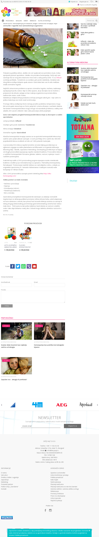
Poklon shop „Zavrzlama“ (9, 510)
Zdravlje (16, 25)
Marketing (4, 505)
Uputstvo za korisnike (58, 496)
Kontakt (3, 512)
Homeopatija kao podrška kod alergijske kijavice (49, 369)
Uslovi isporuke (56, 521)
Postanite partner (7, 508)
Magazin (10, 25)
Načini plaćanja (56, 505)
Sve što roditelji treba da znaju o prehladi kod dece (89, 49)
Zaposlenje (5, 503)
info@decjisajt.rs (53, 474)
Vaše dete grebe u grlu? (87, 57)
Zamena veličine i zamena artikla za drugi (65, 512)
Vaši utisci (4, 498)
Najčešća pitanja (56, 524)
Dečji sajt (3, 25)
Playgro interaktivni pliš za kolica (24, 269)
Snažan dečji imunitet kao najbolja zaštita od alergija (14, 369)
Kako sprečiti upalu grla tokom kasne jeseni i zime (88, 75)
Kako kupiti (54, 503)
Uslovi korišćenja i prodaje (59, 498)
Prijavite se (72, 449)
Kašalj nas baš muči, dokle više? (88, 127)
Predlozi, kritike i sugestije (10, 501)
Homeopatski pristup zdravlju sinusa (88, 118)
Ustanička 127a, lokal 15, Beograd (52, 471)
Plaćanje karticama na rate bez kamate (64, 510)
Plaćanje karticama (57, 508)
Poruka (3, 313)
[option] (10, 265)
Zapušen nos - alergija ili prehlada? (14, 403)
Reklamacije (55, 514)
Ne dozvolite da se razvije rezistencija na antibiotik (89, 40)
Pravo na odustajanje (58, 519)
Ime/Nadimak (5, 305)
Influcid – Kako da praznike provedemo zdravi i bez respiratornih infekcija (89, 66)
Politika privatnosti (57, 501)
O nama (4, 496)
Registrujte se (84, 2)
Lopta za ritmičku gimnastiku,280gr (10, 269)
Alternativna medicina (27, 25)
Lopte (6, 266)
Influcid (58, 101)
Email (36, 305)
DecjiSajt (73, 204)
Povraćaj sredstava (57, 517)
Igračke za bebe (23, 266)
